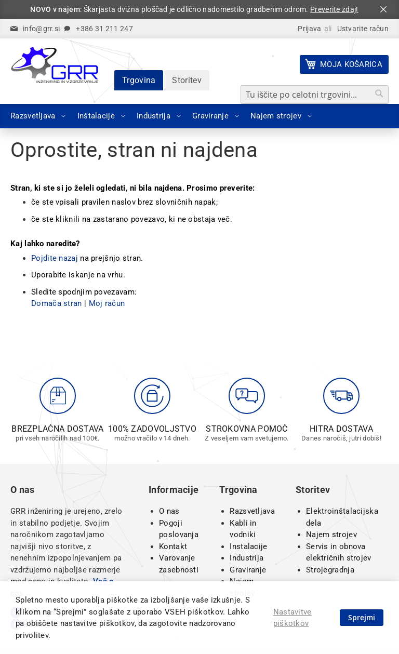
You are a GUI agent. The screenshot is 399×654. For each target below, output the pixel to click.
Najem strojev (331, 534)
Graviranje (248, 570)
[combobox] (315, 94)
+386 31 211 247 (104, 28)
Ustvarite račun (363, 28)
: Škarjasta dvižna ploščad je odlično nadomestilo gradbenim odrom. (194, 9)
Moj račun (107, 303)
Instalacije (248, 546)
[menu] (199, 116)
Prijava (309, 28)
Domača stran (56, 303)
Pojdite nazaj (54, 258)
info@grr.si (41, 28)
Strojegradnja (330, 570)
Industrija (246, 558)
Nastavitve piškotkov (292, 618)
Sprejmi (361, 617)
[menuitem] (35, 116)
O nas (169, 511)
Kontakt (173, 546)
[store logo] (54, 65)
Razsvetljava (252, 511)
